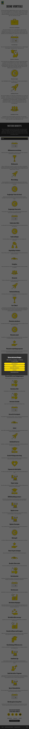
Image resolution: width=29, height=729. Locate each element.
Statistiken (15, 359)
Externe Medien (15, 361)
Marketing (21, 359)
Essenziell (10, 359)
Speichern (14, 365)
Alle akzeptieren (14, 363)
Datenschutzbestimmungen (14, 372)
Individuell (14, 369)
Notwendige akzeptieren (14, 367)
